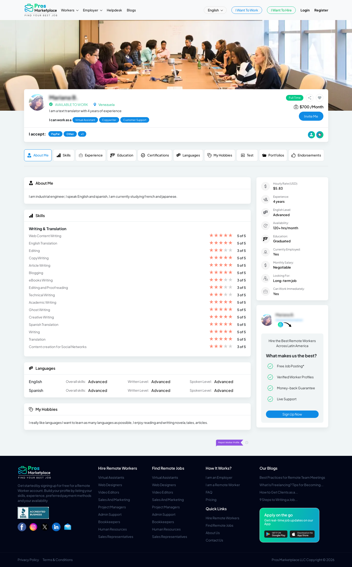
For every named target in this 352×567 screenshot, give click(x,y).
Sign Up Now (292, 414)
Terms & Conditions (58, 559)
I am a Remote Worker (223, 485)
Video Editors (108, 492)
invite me (311, 116)
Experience (91, 155)
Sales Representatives (115, 536)
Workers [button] (68, 10)
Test (247, 155)
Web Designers (110, 485)
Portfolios (273, 155)
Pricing (211, 499)
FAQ (209, 492)
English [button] (213, 10)
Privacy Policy (28, 559)
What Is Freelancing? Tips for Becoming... (291, 485)
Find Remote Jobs (168, 468)
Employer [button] (91, 10)
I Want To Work (246, 10)
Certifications (155, 155)
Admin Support (110, 514)
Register (321, 10)
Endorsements (306, 155)
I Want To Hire (281, 10)
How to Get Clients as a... (279, 492)
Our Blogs (268, 468)
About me (38, 155)
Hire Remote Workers (117, 468)
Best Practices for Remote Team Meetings (292, 477)
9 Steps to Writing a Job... (279, 499)
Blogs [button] (131, 10)
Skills (63, 155)
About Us (213, 533)
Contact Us (214, 540)
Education (121, 155)
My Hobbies (219, 155)
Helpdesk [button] (114, 10)
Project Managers (112, 507)
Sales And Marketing (114, 499)
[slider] (221, 235)
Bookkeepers (109, 522)
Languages (188, 155)
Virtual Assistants (111, 477)
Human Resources (112, 529)
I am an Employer (219, 477)
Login (305, 10)
